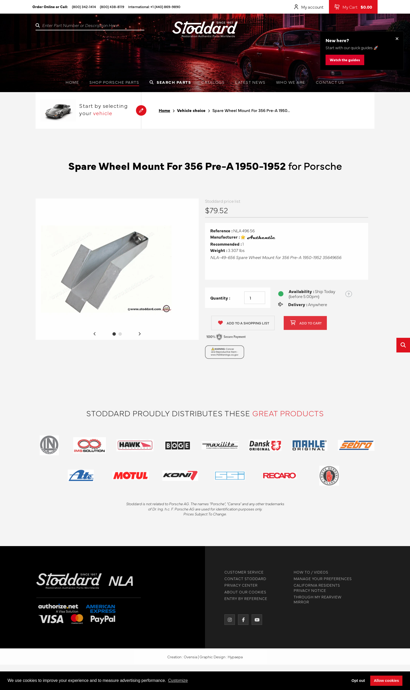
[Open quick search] (403, 345)
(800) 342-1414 (84, 6)
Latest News (250, 82)
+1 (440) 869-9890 (165, 6)
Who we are (290, 82)
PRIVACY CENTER (238, 585)
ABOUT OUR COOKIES (243, 592)
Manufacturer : (225, 239)
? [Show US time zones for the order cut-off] (349, 296)
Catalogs (213, 82)
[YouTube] (254, 619)
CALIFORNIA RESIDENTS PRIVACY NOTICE (315, 588)
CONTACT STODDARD (243, 578)
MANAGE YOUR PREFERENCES (321, 578)
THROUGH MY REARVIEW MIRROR (315, 599)
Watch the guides (345, 59)
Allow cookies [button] (386, 680)
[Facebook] (241, 619)
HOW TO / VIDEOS (309, 572)
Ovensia (190, 658)
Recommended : (226, 246)
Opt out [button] (358, 680)
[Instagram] (227, 619)
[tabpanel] (117, 271)
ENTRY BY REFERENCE (243, 598)
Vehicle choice (191, 110)
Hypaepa (235, 658)
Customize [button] (178, 680)
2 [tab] (120, 336)
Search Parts (170, 82)
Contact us (330, 82)
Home (72, 82)
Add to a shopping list (243, 325)
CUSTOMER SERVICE (241, 572)
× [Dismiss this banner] (397, 38)
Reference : (221, 232)
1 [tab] (114, 336)
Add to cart (306, 325)
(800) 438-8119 (112, 6)
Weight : (218, 252)
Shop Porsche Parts (114, 82)
